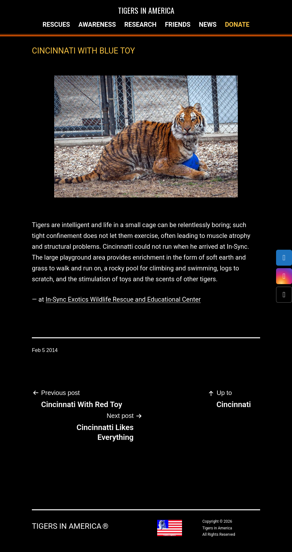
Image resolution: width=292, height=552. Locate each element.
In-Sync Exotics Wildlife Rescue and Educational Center (123, 299)
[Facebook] (284, 258)
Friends (177, 24)
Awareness (97, 24)
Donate (237, 24)
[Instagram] (284, 276)
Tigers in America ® (70, 526)
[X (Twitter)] (284, 295)
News (207, 24)
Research (140, 24)
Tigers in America (146, 10)
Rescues (56, 24)
